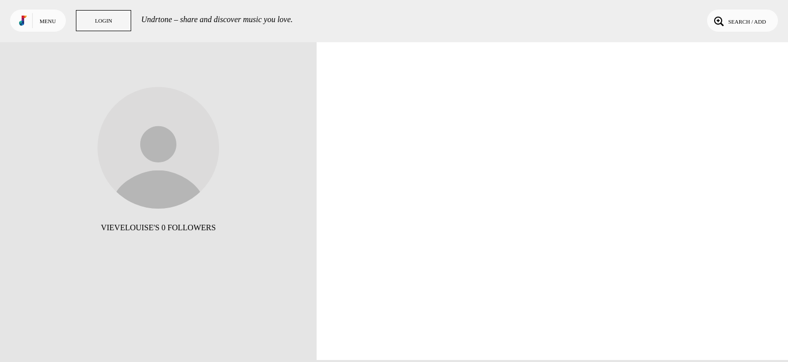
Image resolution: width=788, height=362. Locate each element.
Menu (48, 21)
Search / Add (739, 21)
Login (103, 21)
